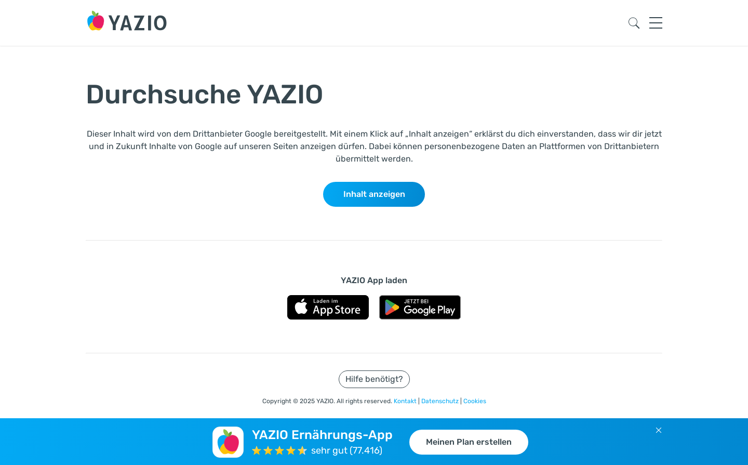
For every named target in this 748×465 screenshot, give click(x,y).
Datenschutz (440, 401)
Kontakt (406, 401)
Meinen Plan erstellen (469, 442)
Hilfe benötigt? (374, 379)
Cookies (474, 401)
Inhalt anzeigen (374, 194)
